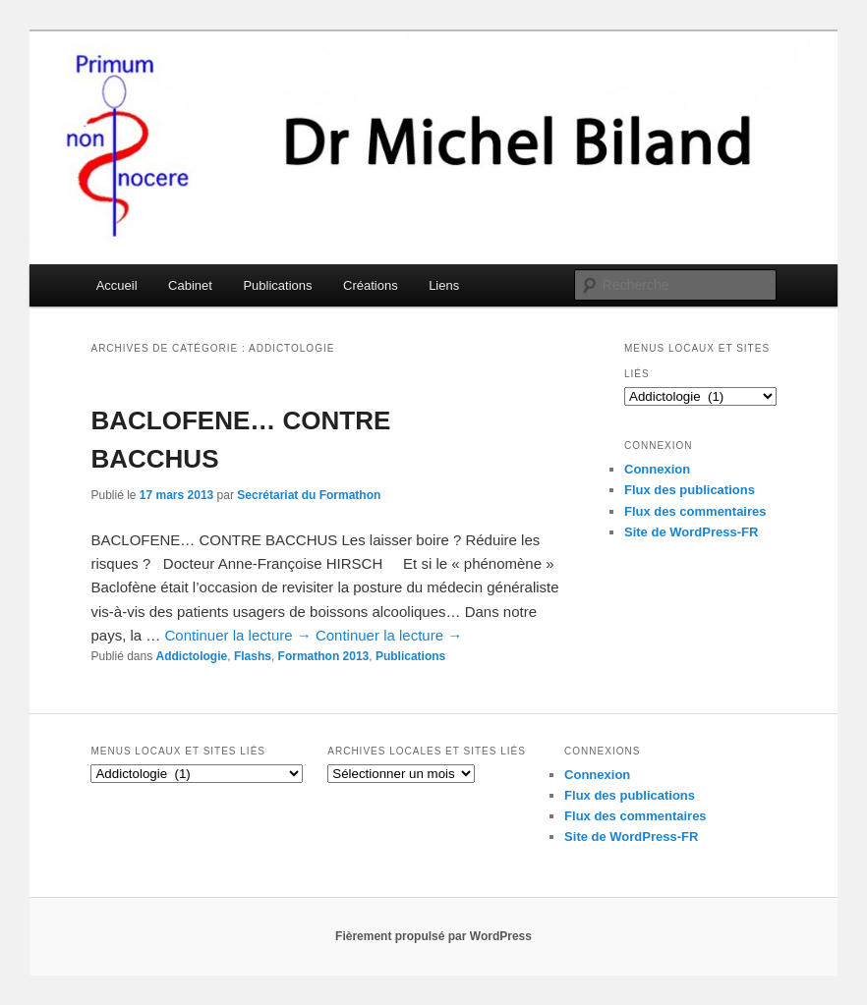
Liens (444, 285)
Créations (370, 285)
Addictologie (192, 656)
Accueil (117, 285)
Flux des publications (689, 489)
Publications (277, 285)
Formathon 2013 (324, 656)
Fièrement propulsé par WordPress (433, 936)
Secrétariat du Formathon (308, 495)
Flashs (252, 656)
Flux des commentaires (695, 511)
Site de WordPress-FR (691, 532)
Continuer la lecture (238, 635)
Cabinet (190, 285)
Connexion (657, 469)
